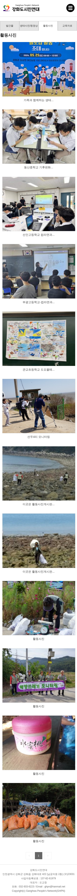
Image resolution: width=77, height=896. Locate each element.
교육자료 (67, 25)
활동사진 (48, 25)
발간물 (9, 25)
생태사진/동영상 (29, 25)
